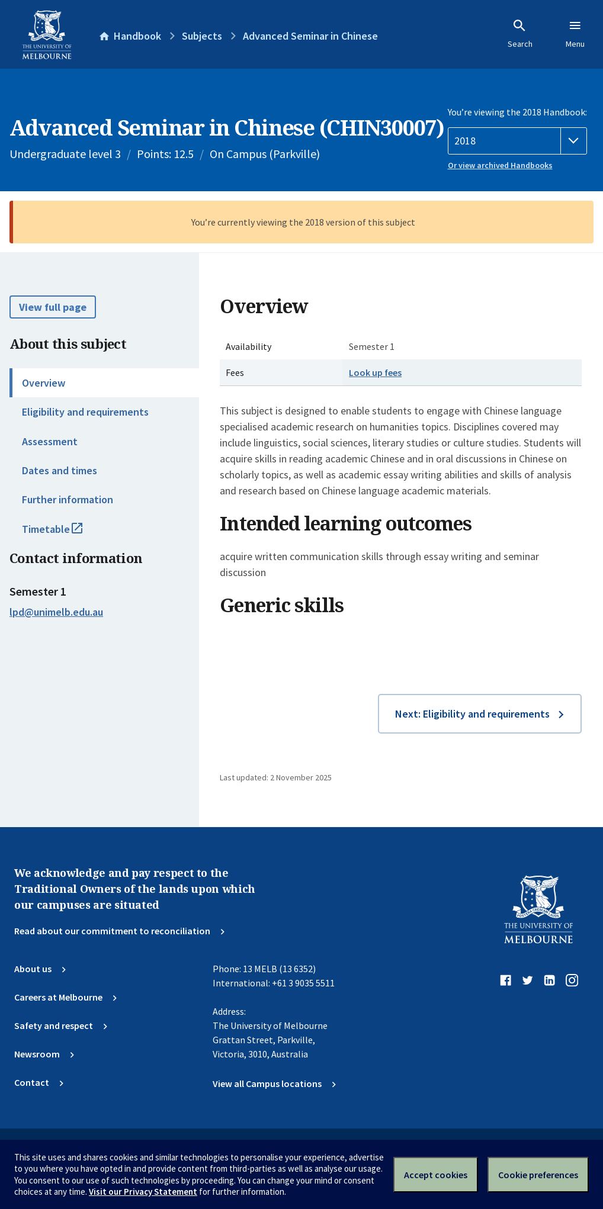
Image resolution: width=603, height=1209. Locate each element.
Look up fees (375, 372)
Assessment (50, 441)
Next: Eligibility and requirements (472, 714)
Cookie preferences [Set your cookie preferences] (538, 1175)
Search (520, 33)
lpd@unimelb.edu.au (56, 612)
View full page (52, 307)
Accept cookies (435, 1175)
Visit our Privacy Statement (143, 1191)
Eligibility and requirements (85, 412)
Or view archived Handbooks (500, 165)
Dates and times (59, 470)
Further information (67, 499)
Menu (575, 33)
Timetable (65, 534)
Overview (43, 383)
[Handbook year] (517, 141)
